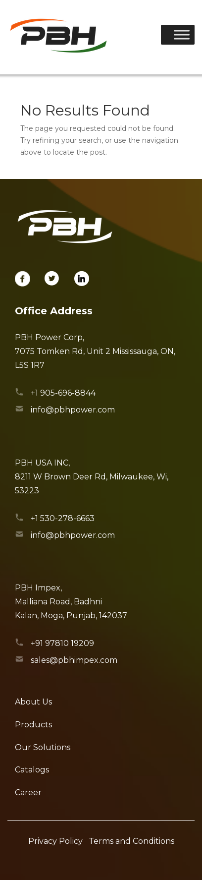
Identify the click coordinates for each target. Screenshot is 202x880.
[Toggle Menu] (182, 34)
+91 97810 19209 (62, 643)
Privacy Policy (55, 841)
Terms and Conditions (131, 841)
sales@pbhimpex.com (74, 660)
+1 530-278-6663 (63, 518)
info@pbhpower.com (73, 409)
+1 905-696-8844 (63, 393)
